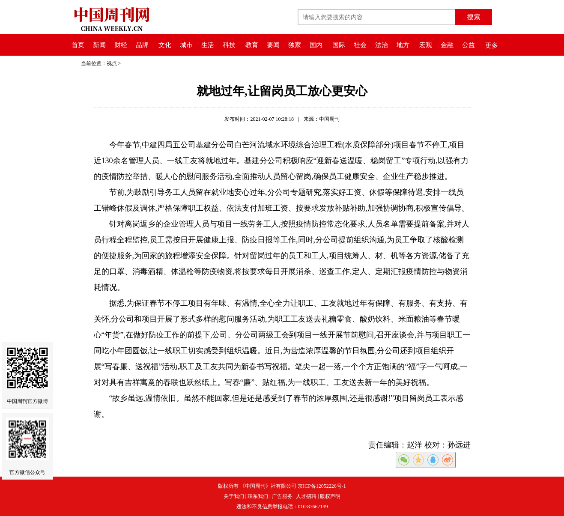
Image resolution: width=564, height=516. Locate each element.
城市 (186, 45)
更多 (491, 45)
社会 (360, 45)
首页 (78, 45)
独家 (294, 45)
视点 (112, 63)
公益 (468, 45)
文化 (164, 45)
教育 (251, 45)
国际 (338, 45)
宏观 (425, 45)
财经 (120, 45)
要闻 (273, 45)
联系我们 (258, 496)
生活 (207, 45)
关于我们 (234, 496)
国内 (316, 45)
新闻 (99, 45)
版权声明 (330, 496)
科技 (229, 45)
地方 (403, 45)
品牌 (142, 45)
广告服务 (282, 496)
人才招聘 (306, 496)
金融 (447, 45)
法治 (381, 45)
